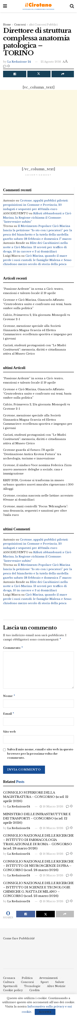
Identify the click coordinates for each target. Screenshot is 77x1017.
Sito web (9, 733)
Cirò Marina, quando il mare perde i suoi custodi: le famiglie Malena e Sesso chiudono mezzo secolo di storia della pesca (37, 260)
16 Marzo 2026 (51, 808)
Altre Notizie (56, 987)
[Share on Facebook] (14, 74)
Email (8, 715)
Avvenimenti (48, 979)
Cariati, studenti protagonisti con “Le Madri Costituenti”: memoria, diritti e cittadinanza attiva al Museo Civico (34, 350)
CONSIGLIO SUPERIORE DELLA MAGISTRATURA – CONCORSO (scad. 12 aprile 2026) (35, 798)
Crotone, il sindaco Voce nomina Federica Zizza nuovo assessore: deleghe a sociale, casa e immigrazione (37, 469)
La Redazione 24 (19, 61)
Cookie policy (13, 992)
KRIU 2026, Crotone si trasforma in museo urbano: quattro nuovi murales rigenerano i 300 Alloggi (38, 485)
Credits (34, 992)
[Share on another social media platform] (63, 74)
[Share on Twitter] (39, 74)
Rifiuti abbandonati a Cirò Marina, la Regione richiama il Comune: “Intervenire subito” (37, 218)
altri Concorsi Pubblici (43, 24)
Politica (27, 979)
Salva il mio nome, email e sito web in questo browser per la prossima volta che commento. (40, 755)
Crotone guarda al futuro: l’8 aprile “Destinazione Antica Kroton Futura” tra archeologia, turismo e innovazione (32, 454)
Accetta (45, 1012)
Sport (44, 983)
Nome (9, 697)
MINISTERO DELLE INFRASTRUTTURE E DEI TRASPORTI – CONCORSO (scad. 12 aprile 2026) (36, 820)
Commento (13, 648)
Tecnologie (32, 987)
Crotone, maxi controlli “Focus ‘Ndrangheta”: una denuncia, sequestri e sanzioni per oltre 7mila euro (35, 511)
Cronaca (9, 979)
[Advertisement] (38, 128)
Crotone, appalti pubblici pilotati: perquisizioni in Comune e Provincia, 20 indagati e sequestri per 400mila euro (35, 205)
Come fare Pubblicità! (18, 940)
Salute (59, 983)
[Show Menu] (5, 6)
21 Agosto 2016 (51, 61)
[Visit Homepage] (38, 6)
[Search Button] (72, 6)
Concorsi (20, 24)
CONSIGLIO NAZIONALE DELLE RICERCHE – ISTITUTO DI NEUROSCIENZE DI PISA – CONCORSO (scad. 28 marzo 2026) (38, 867)
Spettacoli (10, 987)
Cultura (8, 983)
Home (7, 24)
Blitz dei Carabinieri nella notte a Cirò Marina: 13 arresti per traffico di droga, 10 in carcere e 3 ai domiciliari (35, 247)
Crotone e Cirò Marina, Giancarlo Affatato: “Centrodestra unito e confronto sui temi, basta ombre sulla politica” (37, 304)
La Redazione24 (18, 808)
